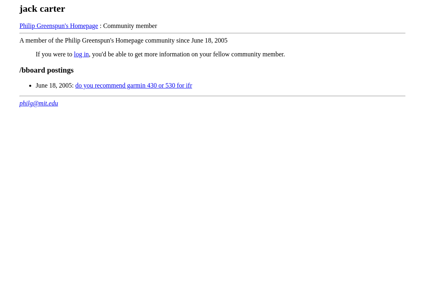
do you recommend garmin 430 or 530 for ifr (133, 85)
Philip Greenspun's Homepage (58, 25)
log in (81, 54)
